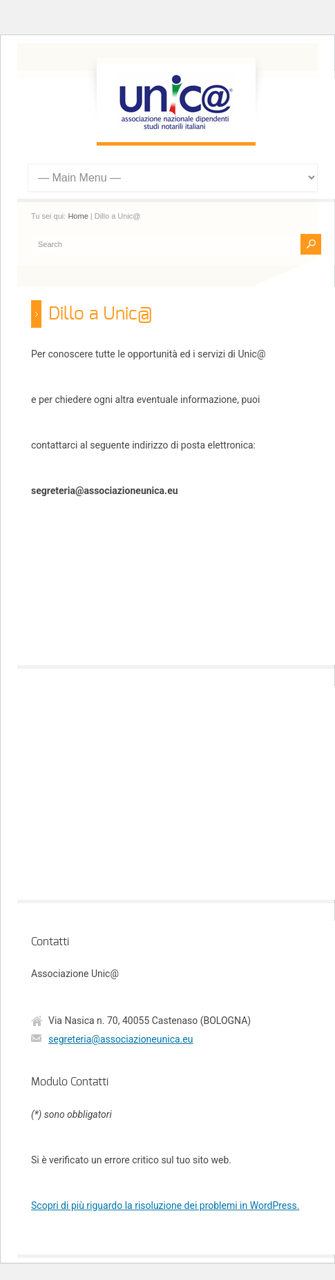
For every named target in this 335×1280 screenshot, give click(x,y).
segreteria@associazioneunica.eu (120, 1039)
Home (78, 216)
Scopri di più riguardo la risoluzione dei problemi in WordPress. (165, 1205)
